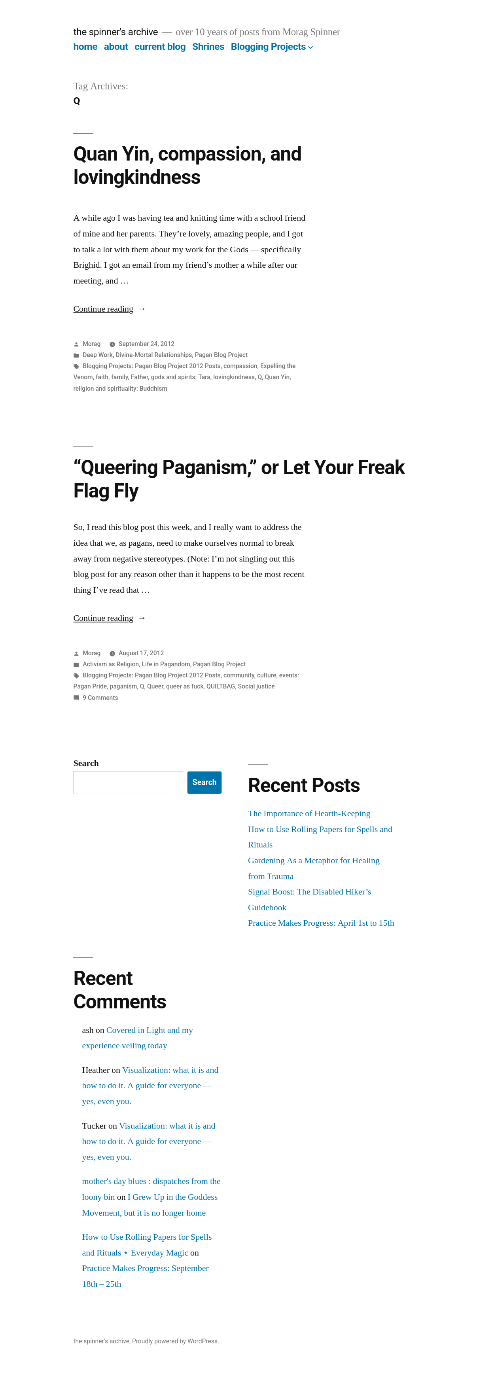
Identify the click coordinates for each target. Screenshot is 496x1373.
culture (266, 675)
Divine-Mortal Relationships (153, 355)
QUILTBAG (220, 686)
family (119, 377)
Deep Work (98, 355)
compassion (240, 366)
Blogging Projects (268, 46)
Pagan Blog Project (221, 355)
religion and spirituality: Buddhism (120, 388)
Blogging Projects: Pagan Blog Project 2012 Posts (151, 366)
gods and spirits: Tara (180, 377)
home (85, 46)
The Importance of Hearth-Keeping (309, 813)
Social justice (256, 686)
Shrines (208, 46)
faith (102, 377)
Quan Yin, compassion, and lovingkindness (187, 165)
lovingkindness (234, 377)
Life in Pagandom (166, 664)
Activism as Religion (111, 664)
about (116, 46)
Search (85, 763)
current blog (160, 46)
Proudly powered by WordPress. (175, 1341)
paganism (123, 686)
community (238, 675)
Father (139, 377)
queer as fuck (185, 686)
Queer (155, 686)
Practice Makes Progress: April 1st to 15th (321, 923)
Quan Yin (277, 377)
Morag (91, 344)
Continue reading (109, 308)
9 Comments (100, 698)
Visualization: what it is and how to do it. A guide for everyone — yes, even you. (150, 1086)
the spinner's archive (115, 32)
